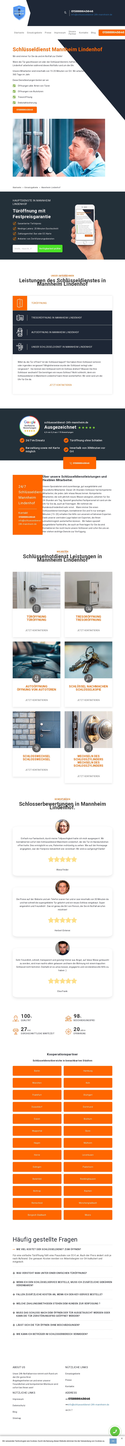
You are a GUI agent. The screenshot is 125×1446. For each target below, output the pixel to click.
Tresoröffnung (88, 616)
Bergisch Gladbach (37, 1215)
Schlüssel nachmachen (88, 686)
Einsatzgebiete (34, 32)
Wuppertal (37, 1131)
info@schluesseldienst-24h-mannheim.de (91, 14)
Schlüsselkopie (88, 689)
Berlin (37, 1071)
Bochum (88, 1119)
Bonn (88, 1131)
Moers (88, 1215)
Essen (37, 1119)
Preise (48, 32)
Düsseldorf (37, 1107)
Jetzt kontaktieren (60, 385)
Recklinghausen (88, 1179)
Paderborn (88, 1167)
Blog (93, 32)
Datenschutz (19, 1405)
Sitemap (17, 1418)
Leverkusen (88, 1155)
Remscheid (37, 1203)
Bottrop (37, 1191)
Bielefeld (37, 1179)
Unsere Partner (72, 32)
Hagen (37, 1143)
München (37, 1083)
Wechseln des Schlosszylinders (88, 758)
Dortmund (88, 1107)
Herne (37, 1155)
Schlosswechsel (36, 756)
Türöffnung (36, 616)
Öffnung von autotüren (36, 689)
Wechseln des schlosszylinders (88, 764)
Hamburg (88, 1071)
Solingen (37, 1167)
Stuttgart (88, 1095)
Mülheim (88, 1143)
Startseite (19, 32)
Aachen (88, 1191)
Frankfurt (37, 1095)
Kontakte (83, 32)
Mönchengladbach (88, 1203)
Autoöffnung (36, 686)
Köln (88, 1083)
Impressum (60, 32)
